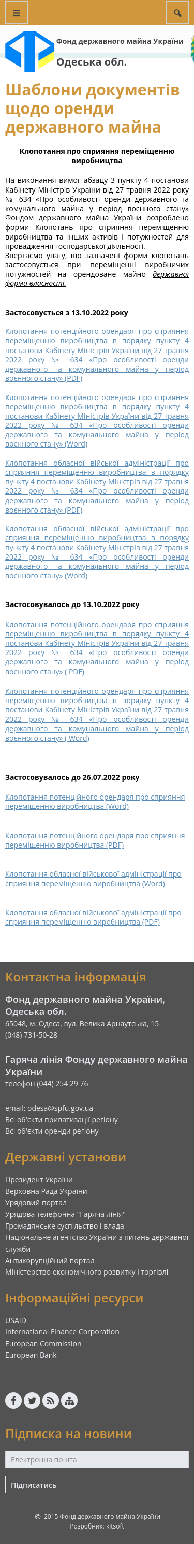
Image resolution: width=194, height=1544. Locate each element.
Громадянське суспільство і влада (64, 1226)
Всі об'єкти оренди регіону (52, 1131)
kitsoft (115, 1526)
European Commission (43, 1343)
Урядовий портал (36, 1202)
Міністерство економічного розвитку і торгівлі (86, 1272)
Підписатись (33, 1485)
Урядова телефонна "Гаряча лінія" (65, 1214)
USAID (15, 1320)
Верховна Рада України (46, 1191)
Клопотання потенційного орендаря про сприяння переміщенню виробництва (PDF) (95, 840)
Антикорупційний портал (50, 1260)
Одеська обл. (91, 62)
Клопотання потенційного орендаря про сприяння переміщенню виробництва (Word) (95, 801)
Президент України (39, 1179)
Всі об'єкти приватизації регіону (61, 1119)
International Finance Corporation (62, 1331)
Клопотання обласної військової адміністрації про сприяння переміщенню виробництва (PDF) (93, 917)
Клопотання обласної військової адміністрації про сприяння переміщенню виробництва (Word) (93, 878)
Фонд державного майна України (120, 41)
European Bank (31, 1355)
